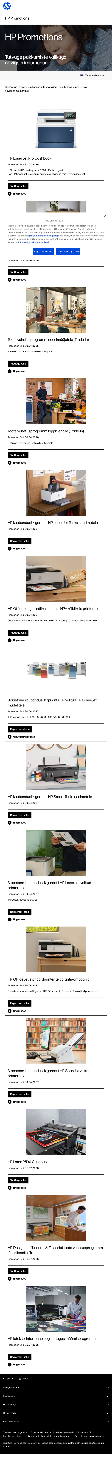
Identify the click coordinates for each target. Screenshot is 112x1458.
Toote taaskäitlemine (41, 1432)
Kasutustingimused (24, 736)
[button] (56, 1387)
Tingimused (19, 193)
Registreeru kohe (20, 729)
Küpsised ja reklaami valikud (33, 242)
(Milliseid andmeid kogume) (43, 235)
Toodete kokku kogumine (15, 1432)
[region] (56, 236)
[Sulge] (104, 216)
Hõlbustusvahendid (64, 1432)
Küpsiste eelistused (13, 1436)
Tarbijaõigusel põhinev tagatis (89, 1436)
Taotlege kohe (18, 186)
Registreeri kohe (19, 541)
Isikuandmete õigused (37, 1436)
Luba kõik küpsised (68, 251)
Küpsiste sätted (43, 251)
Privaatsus (83, 1432)
